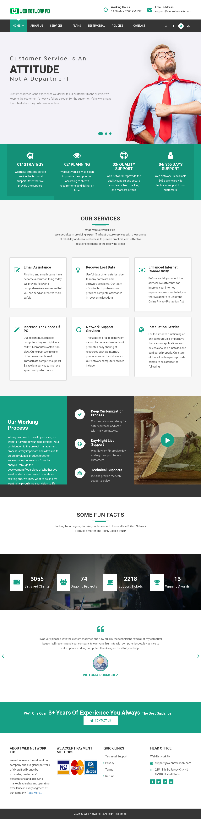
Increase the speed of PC (42, 329)
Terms (108, 769)
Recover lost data (100, 267)
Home (18, 25)
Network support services (99, 329)
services (57, 25)
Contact (139, 25)
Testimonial (96, 25)
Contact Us (100, 720)
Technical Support (115, 756)
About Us (36, 25)
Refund (108, 776)
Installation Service (164, 327)
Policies (118, 25)
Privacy (108, 763)
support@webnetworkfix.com (173, 11)
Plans (77, 25)
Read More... (34, 792)
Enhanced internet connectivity (163, 269)
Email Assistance (37, 267)
